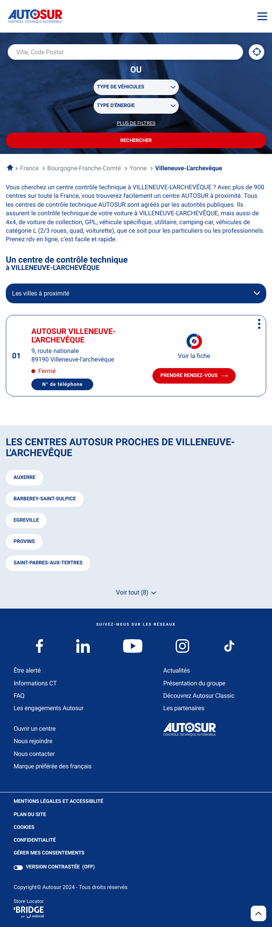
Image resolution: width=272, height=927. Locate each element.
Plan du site (30, 815)
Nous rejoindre (33, 741)
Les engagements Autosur (49, 708)
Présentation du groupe (194, 683)
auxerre (25, 478)
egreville (26, 520)
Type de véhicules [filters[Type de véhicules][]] (120, 87)
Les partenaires (183, 708)
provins (24, 542)
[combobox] (125, 52)
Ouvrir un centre (35, 728)
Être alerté (27, 670)
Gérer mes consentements (49, 853)
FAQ (19, 695)
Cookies (24, 828)
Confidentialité (35, 840)
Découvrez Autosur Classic (198, 695)
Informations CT (35, 683)
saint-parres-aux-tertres (48, 563)
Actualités (176, 670)
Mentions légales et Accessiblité (58, 802)
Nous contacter (34, 754)
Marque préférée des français (52, 766)
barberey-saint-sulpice (45, 499)
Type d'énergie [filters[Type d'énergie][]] (116, 106)
